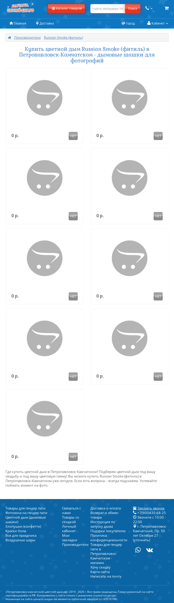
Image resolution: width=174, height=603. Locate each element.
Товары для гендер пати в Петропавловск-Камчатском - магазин (106, 553)
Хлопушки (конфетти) (23, 526)
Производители (27, 37)
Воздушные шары (20, 540)
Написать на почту (105, 576)
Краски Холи (15, 531)
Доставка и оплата (105, 508)
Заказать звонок (151, 508)
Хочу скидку (100, 567)
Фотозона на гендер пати (26, 512)
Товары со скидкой (70, 519)
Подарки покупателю (108, 531)
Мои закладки (69, 537)
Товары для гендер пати (25, 508)
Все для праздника (20, 535)
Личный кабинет (69, 528)
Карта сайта (100, 571)
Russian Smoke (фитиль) (63, 37)
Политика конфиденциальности (108, 537)
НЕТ (73, 136)
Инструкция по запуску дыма (102, 524)
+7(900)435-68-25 (149, 512)
